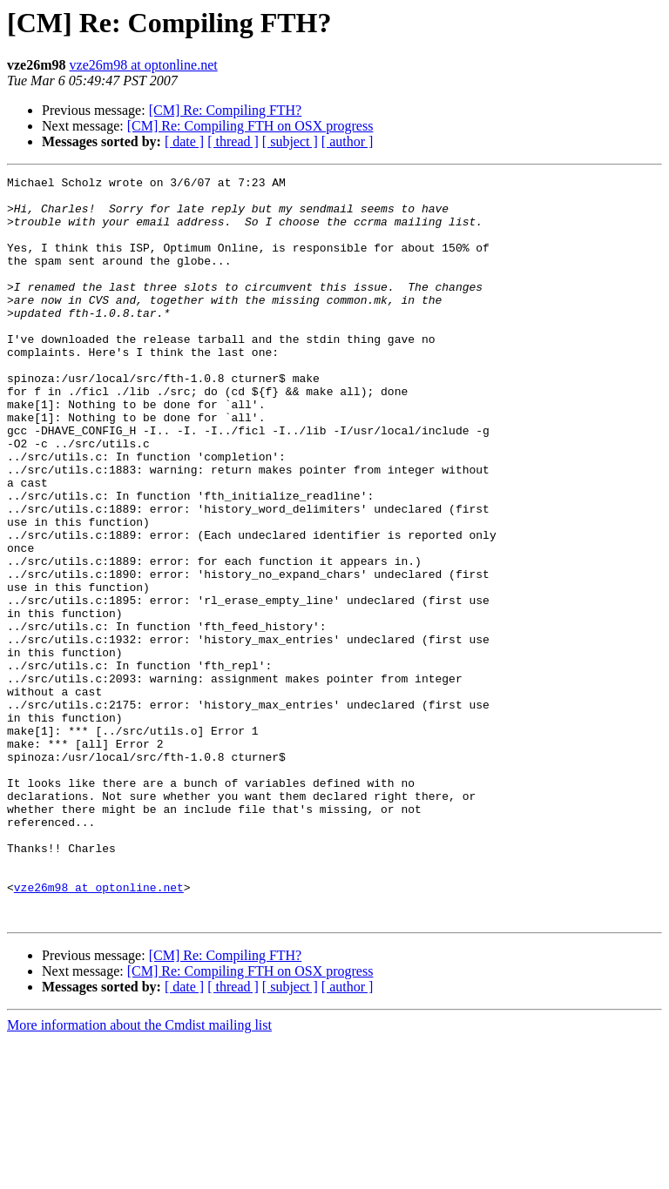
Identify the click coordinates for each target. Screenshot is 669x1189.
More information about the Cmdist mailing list (139, 1173)
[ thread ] (233, 141)
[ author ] (347, 141)
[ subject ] (290, 141)
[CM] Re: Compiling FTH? (225, 110)
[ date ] (184, 141)
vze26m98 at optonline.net (144, 64)
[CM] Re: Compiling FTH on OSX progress (250, 125)
